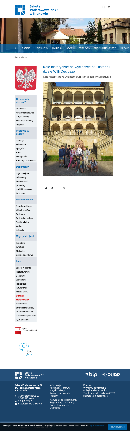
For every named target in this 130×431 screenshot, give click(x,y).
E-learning (20, 276)
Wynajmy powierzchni (94, 388)
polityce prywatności (96, 425)
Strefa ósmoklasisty (25, 308)
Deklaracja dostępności (95, 395)
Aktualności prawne (25, 113)
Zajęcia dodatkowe (24, 255)
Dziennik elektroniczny (105, 48)
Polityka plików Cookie (95, 390)
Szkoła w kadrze (23, 268)
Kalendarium (42, 48)
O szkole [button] (26, 48)
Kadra (18, 152)
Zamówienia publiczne (26, 315)
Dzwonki (71, 48)
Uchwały (20, 230)
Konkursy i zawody (24, 120)
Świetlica (20, 247)
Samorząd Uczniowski (26, 160)
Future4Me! (21, 288)
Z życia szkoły (22, 117)
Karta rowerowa (23, 272)
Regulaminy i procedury (62, 402)
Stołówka (20, 251)
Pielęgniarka (21, 156)
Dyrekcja (20, 140)
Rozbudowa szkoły (24, 312)
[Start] (15, 48)
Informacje (21, 108)
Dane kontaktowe (24, 206)
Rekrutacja (84, 48)
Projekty (20, 125)
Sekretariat (21, 144)
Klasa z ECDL (22, 292)
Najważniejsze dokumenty (63, 399)
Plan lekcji (57, 48)
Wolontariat (21, 304)
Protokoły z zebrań (24, 218)
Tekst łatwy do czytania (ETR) (99, 393)
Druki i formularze (24, 189)
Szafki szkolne (22, 222)
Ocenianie (20, 193)
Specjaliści (20, 148)
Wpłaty (19, 226)
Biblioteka (20, 243)
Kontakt (87, 385)
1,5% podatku (22, 320)
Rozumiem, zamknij (117, 427)
